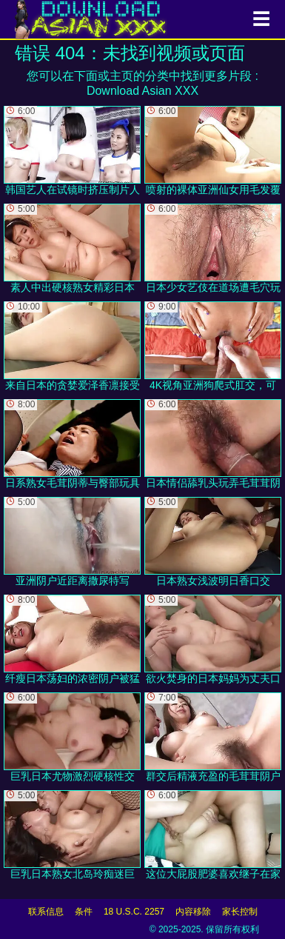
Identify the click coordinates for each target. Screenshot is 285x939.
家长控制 (240, 911)
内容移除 (193, 911)
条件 (84, 911)
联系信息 (46, 911)
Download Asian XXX (142, 90)
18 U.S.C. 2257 (134, 911)
